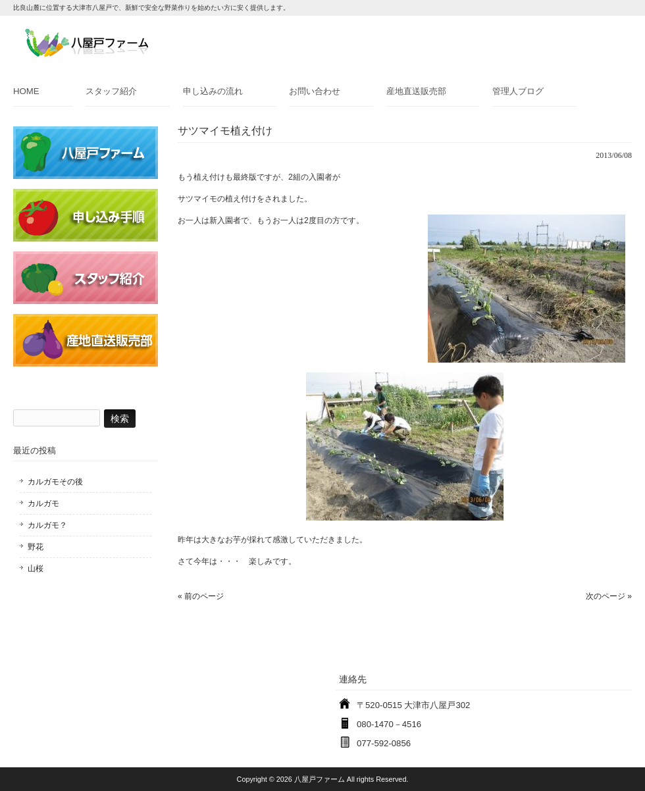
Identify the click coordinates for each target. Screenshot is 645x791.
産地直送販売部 (416, 91)
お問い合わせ (314, 91)
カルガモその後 (55, 481)
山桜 (35, 568)
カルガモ (43, 503)
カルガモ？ (47, 525)
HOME (26, 91)
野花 (35, 546)
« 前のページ (201, 596)
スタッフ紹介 (111, 91)
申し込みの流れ (213, 91)
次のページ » (609, 596)
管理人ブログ (518, 91)
